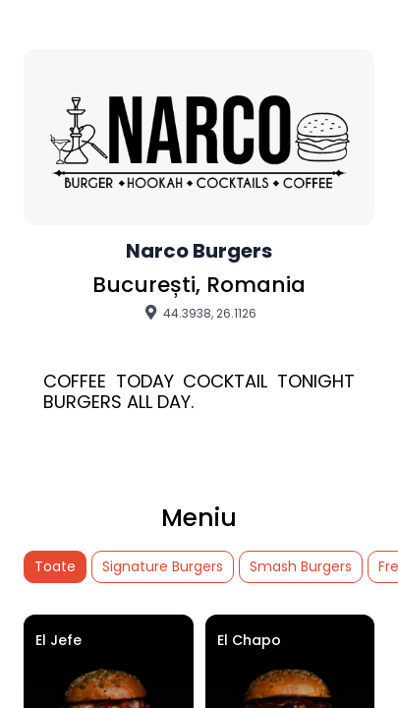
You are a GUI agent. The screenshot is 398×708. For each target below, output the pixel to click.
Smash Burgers (301, 566)
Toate (55, 566)
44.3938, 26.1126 (199, 313)
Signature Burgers (162, 566)
